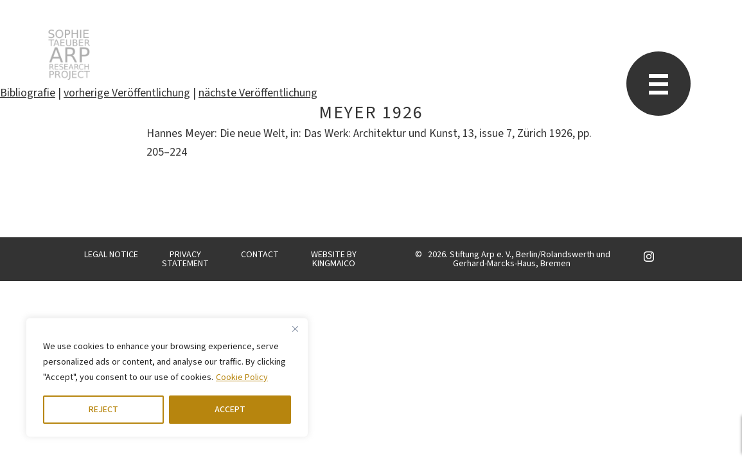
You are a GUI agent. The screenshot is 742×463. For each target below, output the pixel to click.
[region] (167, 377)
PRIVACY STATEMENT (185, 259)
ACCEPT (230, 409)
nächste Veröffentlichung (258, 93)
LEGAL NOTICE (111, 254)
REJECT (103, 409)
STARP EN (69, 55)
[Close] (295, 328)
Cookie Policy (242, 377)
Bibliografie (27, 93)
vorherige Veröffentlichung (127, 93)
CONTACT (260, 254)
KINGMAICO (333, 263)
